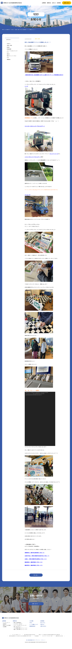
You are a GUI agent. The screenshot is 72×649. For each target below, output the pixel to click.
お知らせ (8, 43)
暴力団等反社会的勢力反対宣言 (29, 634)
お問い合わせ (43, 626)
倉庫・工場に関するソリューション (20, 629)
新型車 (8, 47)
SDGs (31, 622)
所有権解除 (37, 635)
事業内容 (15, 621)
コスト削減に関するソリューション (20, 628)
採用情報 (42, 621)
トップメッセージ (6, 622)
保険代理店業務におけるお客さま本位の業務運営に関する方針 (20, 635)
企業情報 (4, 621)
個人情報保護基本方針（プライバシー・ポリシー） (36, 640)
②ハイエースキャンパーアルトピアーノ (35, 126)
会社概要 (4, 626)
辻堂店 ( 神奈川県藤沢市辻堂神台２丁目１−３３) (36, 559)
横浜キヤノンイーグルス (11, 55)
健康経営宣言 (32, 626)
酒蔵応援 (8, 59)
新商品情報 (9, 49)
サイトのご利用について (16, 634)
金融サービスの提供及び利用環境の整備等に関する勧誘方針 (49, 634)
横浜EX (8, 54)
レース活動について (34, 624)
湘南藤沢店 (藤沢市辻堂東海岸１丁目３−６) (34, 552)
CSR (8, 57)
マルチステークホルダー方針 (47, 635)
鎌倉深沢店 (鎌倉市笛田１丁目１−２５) (33, 565)
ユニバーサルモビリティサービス (12, 51)
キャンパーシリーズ (54, 153)
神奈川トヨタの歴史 (7, 625)
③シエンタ (27, 195)
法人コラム (42, 622)
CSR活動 (31, 621)
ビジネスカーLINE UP (18, 624)
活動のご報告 (9, 45)
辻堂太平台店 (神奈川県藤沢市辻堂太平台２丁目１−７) (37, 555)
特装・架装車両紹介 (17, 622)
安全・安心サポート (17, 626)
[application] (40, 419)
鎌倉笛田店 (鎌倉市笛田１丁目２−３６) (33, 562)
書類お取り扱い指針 (59, 635)
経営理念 (4, 624)
